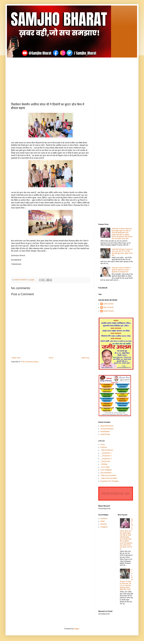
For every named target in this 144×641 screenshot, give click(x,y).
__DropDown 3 (105, 459)
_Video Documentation (108, 478)
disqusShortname (106, 426)
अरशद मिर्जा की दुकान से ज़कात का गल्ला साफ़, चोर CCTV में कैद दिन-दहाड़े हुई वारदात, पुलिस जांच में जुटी (122, 252)
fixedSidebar (105, 431)
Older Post (85, 358)
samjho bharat (108, 311)
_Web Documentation (108, 475)
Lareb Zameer (108, 304)
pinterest (103, 524)
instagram (104, 527)
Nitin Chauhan (108, 307)
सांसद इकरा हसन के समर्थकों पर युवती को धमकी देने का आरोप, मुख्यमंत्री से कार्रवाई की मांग (121, 270)
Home (51, 358)
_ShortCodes (105, 461)
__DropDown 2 (105, 456)
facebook (103, 518)
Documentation (106, 473)
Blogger (76, 629)
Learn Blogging (106, 470)
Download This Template (109, 481)
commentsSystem (107, 429)
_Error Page (104, 467)
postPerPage (105, 434)
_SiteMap (103, 464)
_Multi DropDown (106, 450)
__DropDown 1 (105, 453)
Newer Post (16, 358)
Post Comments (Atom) (29, 362)
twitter (102, 521)
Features (103, 447)
